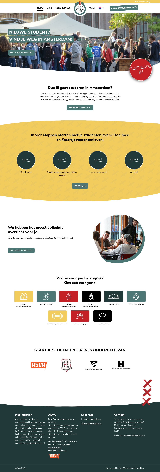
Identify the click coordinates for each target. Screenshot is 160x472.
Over (92, 8)
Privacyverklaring (142, 2)
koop (54, 441)
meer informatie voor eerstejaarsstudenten (59, 447)
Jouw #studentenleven (91, 419)
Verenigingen (63, 8)
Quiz (49, 8)
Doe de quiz (80, 186)
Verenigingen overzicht (91, 423)
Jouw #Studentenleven (124, 8)
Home (40, 8)
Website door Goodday (133, 468)
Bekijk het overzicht (21, 53)
